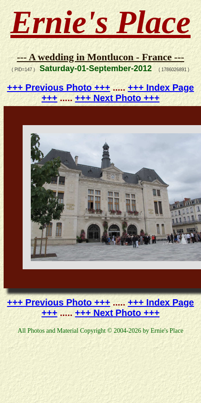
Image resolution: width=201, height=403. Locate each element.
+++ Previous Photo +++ (58, 87)
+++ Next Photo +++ (117, 98)
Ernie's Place (100, 22)
